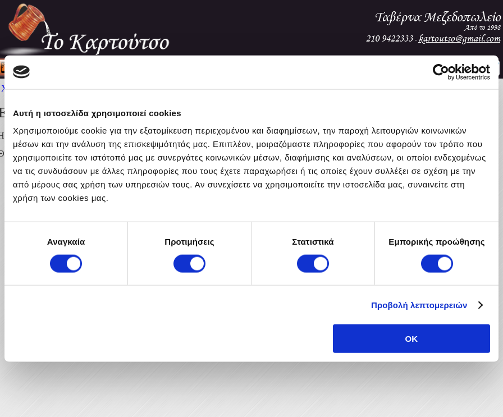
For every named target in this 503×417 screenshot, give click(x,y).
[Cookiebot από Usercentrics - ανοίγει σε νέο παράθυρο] (441, 71)
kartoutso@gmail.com (459, 38)
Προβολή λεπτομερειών (419, 304)
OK (411, 338)
